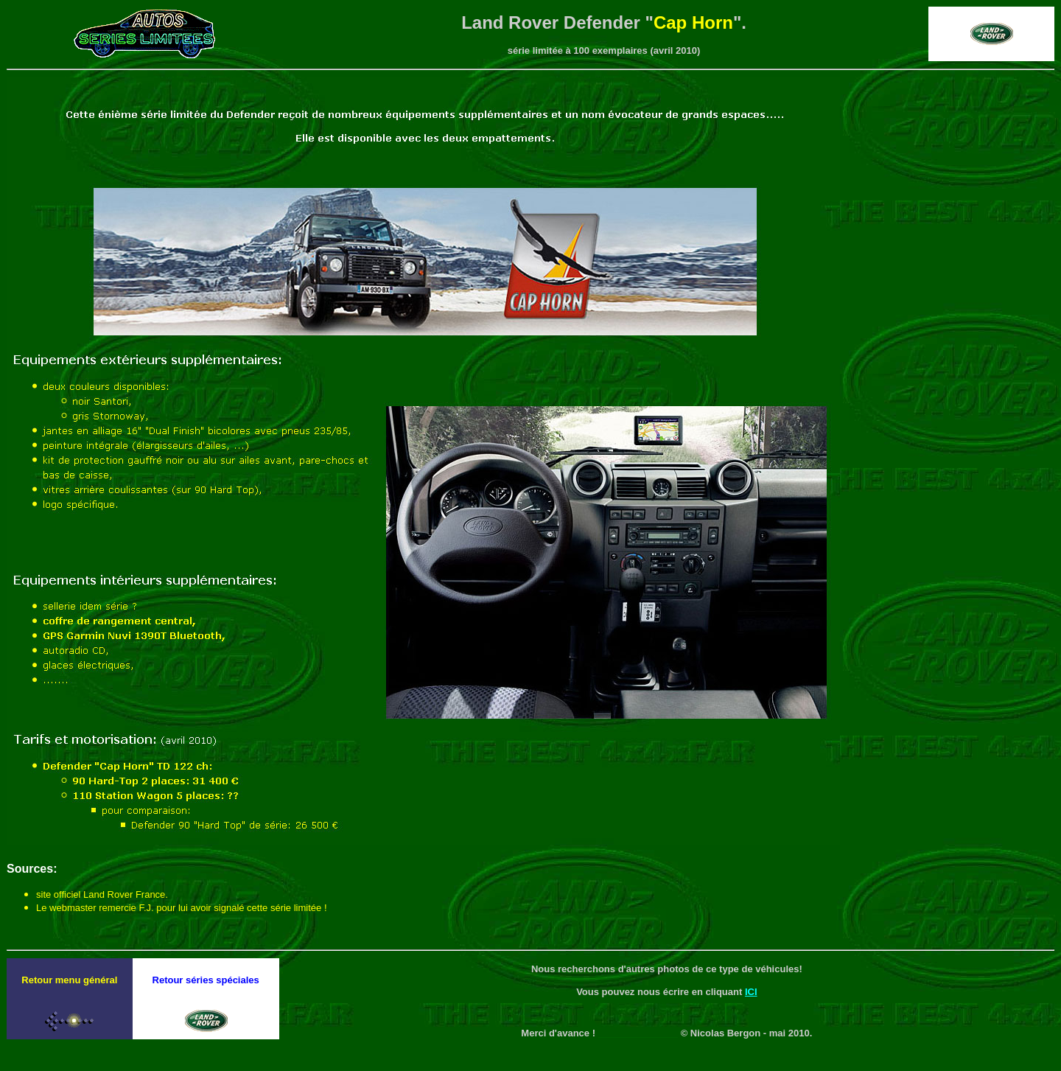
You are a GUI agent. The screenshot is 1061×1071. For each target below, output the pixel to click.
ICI (751, 991)
